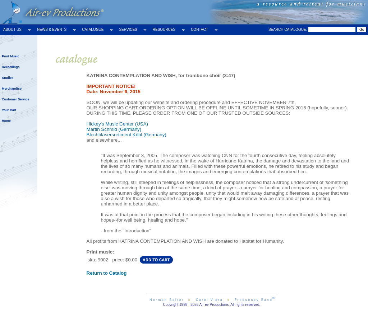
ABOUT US (12, 30)
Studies (8, 78)
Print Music (10, 56)
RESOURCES (164, 30)
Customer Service (15, 99)
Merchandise (12, 88)
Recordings (11, 67)
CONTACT (199, 30)
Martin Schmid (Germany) (114, 129)
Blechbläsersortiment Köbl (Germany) (126, 134)
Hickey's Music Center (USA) (117, 124)
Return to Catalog (107, 273)
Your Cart (9, 110)
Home (6, 121)
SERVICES (128, 30)
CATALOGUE (93, 30)
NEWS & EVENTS (51, 30)
